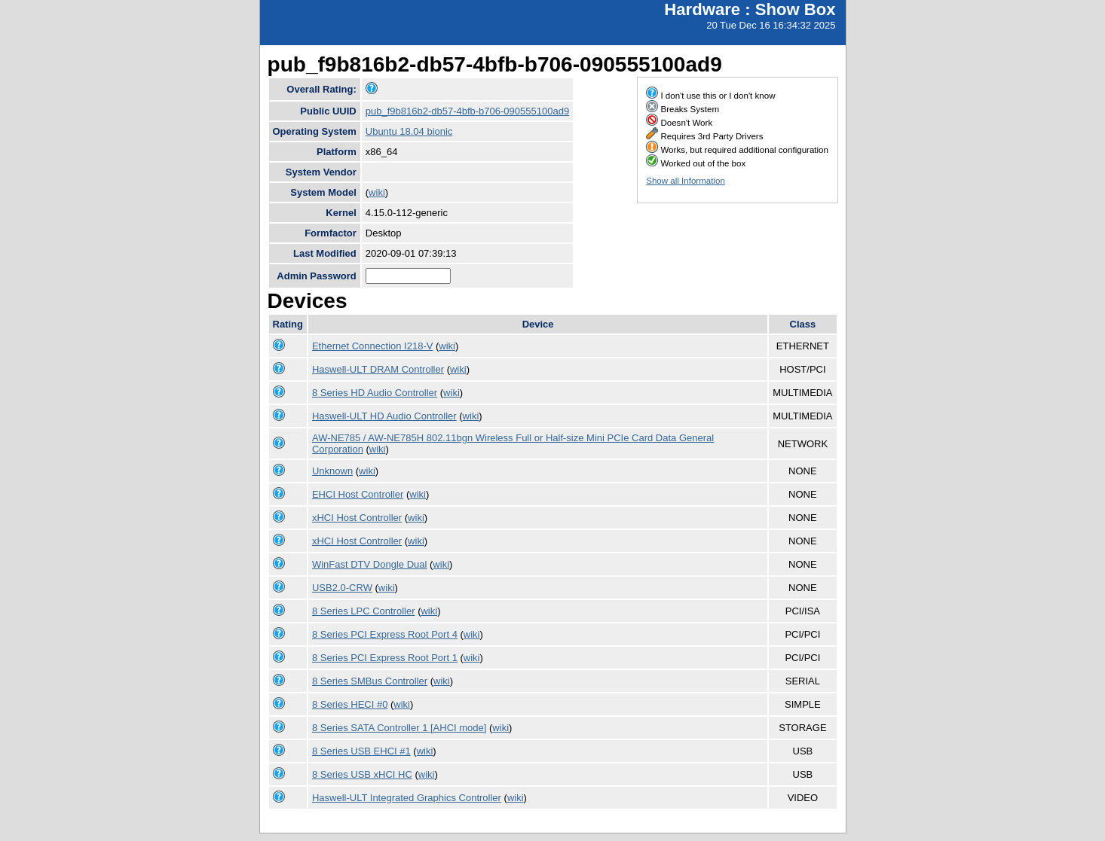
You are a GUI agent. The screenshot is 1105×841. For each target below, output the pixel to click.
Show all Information (685, 180)
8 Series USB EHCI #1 (361, 751)
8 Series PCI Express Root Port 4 (385, 634)
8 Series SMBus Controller (369, 681)
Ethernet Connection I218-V (372, 346)
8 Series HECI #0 (349, 704)
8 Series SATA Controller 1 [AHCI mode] (399, 727)
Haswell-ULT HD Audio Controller (384, 416)
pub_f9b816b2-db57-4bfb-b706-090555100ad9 (467, 111)
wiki (377, 192)
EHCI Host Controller (357, 494)
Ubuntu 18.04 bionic (409, 131)
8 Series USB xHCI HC (362, 774)
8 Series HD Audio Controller (374, 392)
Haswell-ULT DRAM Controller (378, 369)
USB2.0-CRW (342, 587)
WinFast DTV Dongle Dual (369, 564)
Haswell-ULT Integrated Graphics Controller (406, 797)
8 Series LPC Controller (363, 611)
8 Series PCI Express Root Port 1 (385, 657)
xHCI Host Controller (357, 517)
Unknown (332, 471)
